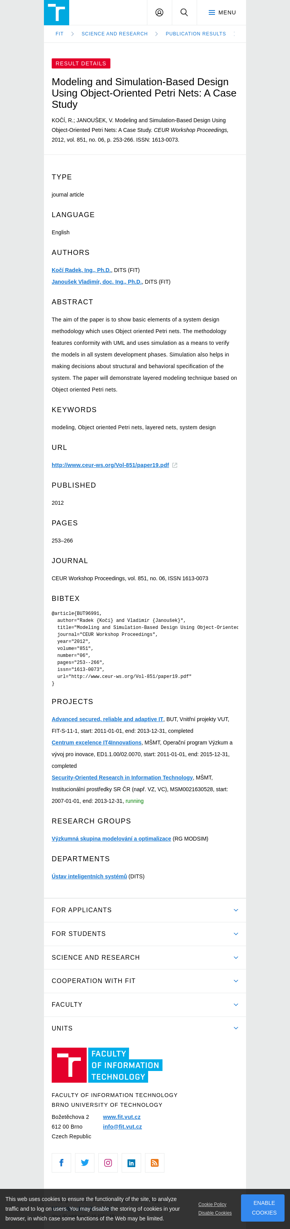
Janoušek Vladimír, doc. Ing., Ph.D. (97, 282)
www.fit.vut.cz (122, 1117)
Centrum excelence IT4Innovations (97, 742)
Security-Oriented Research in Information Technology (122, 777)
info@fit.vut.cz (122, 1127)
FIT (60, 34)
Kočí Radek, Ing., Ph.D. (81, 270)
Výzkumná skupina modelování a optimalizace (111, 839)
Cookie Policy (212, 1204)
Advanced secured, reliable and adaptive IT (107, 719)
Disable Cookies (215, 1213)
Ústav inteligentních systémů (89, 876)
